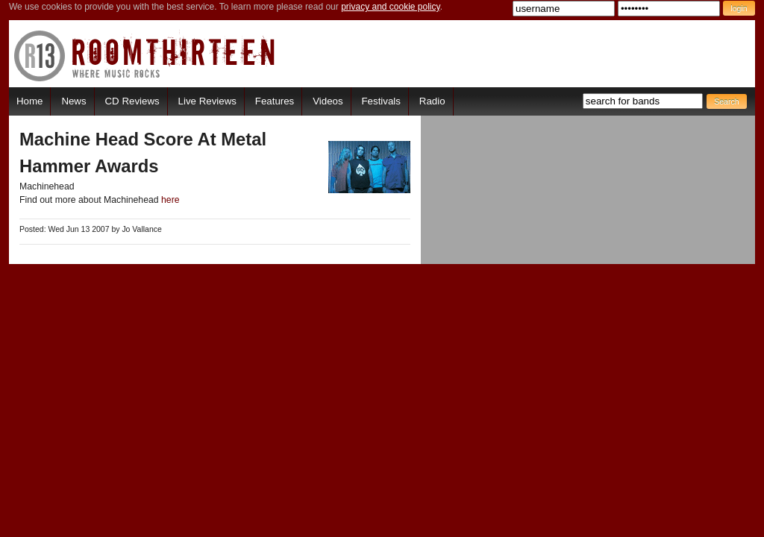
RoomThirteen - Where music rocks (145, 55)
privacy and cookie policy (390, 6)
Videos (327, 101)
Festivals (380, 101)
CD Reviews (132, 101)
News (73, 101)
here (170, 200)
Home (29, 101)
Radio (432, 101)
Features (274, 101)
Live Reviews (207, 101)
